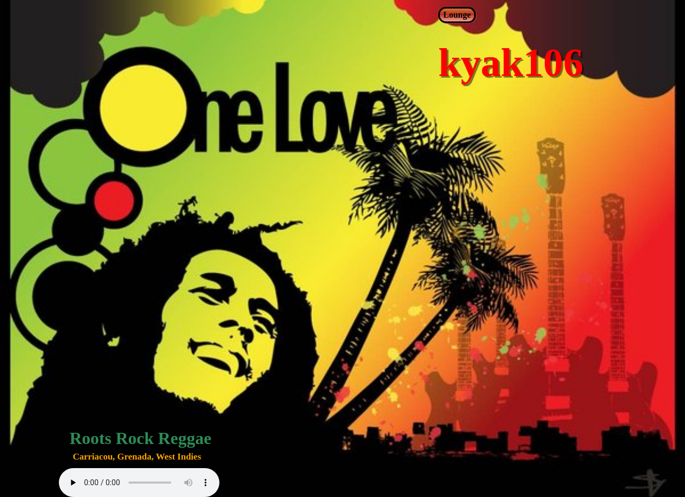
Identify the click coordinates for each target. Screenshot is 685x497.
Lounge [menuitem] (457, 14)
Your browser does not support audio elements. (139, 482)
